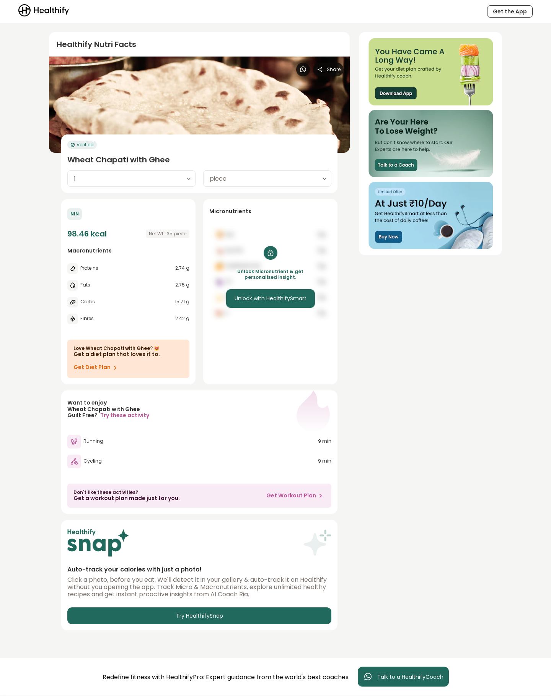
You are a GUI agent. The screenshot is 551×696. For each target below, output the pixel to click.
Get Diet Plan (96, 367)
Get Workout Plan (295, 495)
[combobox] (131, 178)
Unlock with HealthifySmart (270, 298)
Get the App (510, 11)
